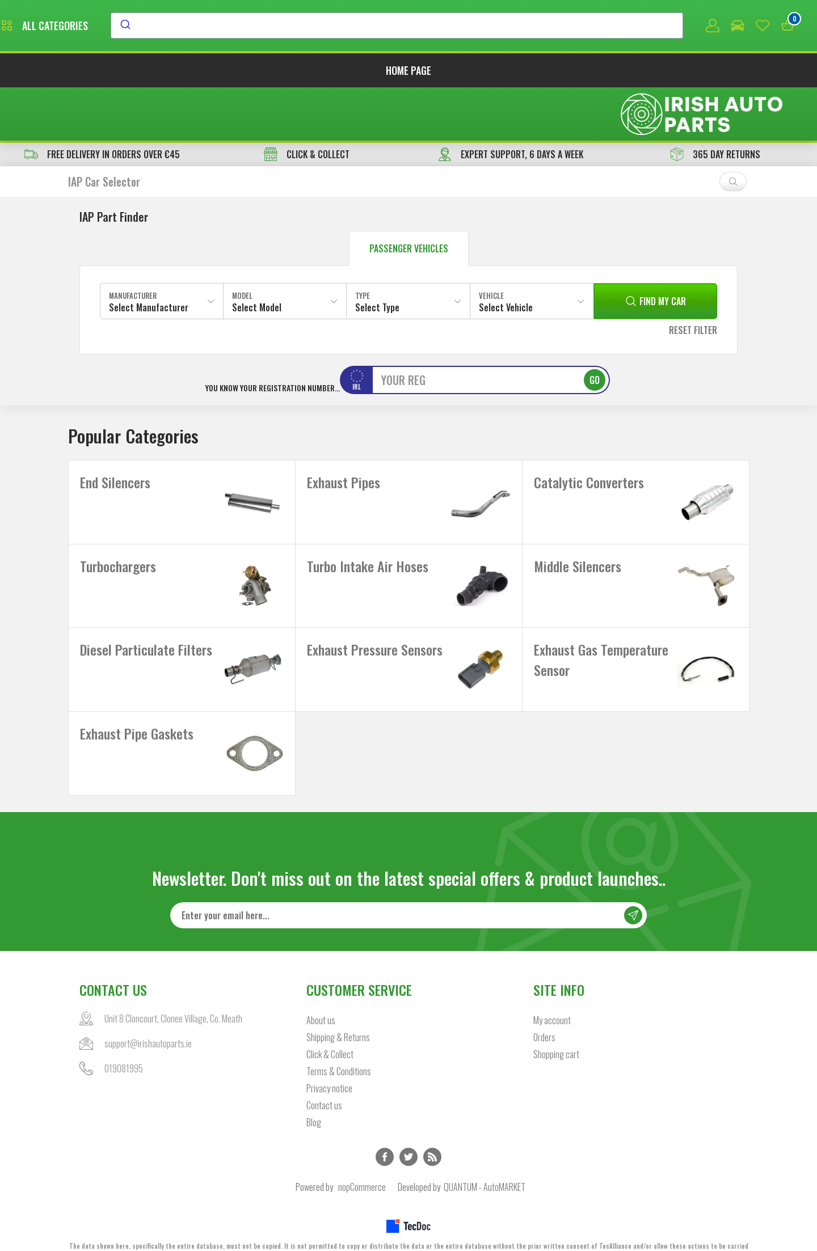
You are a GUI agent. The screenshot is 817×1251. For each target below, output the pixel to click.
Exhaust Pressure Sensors (375, 614)
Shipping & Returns (338, 1017)
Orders (544, 1017)
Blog (313, 1102)
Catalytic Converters (589, 431)
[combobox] (500, 27)
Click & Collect (329, 1034)
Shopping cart (556, 1034)
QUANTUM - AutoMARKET (484, 1167)
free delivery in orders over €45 (102, 103)
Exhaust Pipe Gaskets (136, 705)
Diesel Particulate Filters (146, 614)
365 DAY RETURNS (715, 103)
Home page (408, 72)
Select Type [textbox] (377, 256)
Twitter (408, 1137)
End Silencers (115, 431)
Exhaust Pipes (343, 431)
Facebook (384, 1137)
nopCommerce (362, 1167)
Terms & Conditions (338, 1051)
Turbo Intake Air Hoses (367, 523)
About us (320, 1000)
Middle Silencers (577, 523)
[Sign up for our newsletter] (408, 895)
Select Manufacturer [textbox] (148, 256)
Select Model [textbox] (256, 256)
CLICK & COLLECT (306, 103)
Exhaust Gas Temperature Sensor (601, 624)
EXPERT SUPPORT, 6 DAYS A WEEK (510, 103)
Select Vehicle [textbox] (506, 256)
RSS (432, 1137)
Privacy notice (329, 1068)
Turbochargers (118, 523)
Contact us (324, 1085)
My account (552, 1000)
